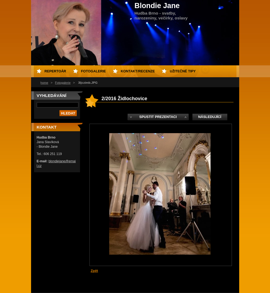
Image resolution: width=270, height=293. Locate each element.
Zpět (94, 271)
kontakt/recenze (138, 71)
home (44, 82)
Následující (209, 117)
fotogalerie (93, 71)
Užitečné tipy (183, 71)
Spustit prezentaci (157, 117)
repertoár (55, 71)
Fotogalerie (63, 82)
